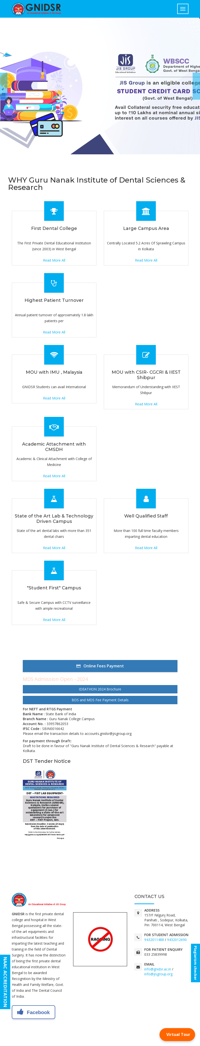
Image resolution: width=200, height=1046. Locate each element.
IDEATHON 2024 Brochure (100, 689)
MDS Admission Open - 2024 (55, 679)
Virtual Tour (178, 1034)
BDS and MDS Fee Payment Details (100, 700)
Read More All (54, 260)
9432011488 (154, 939)
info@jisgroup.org (158, 974)
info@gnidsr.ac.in (157, 969)
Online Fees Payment (100, 666)
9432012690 (177, 939)
